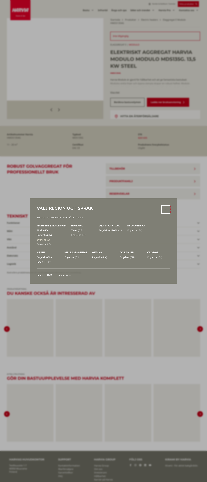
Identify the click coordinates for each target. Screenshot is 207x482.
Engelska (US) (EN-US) (110, 230)
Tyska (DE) (77, 230)
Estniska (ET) (44, 244)
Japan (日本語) (44, 275)
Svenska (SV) (44, 239)
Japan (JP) (44, 261)
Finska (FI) (42, 230)
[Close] (165, 209)
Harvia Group (64, 275)
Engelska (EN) (44, 235)
